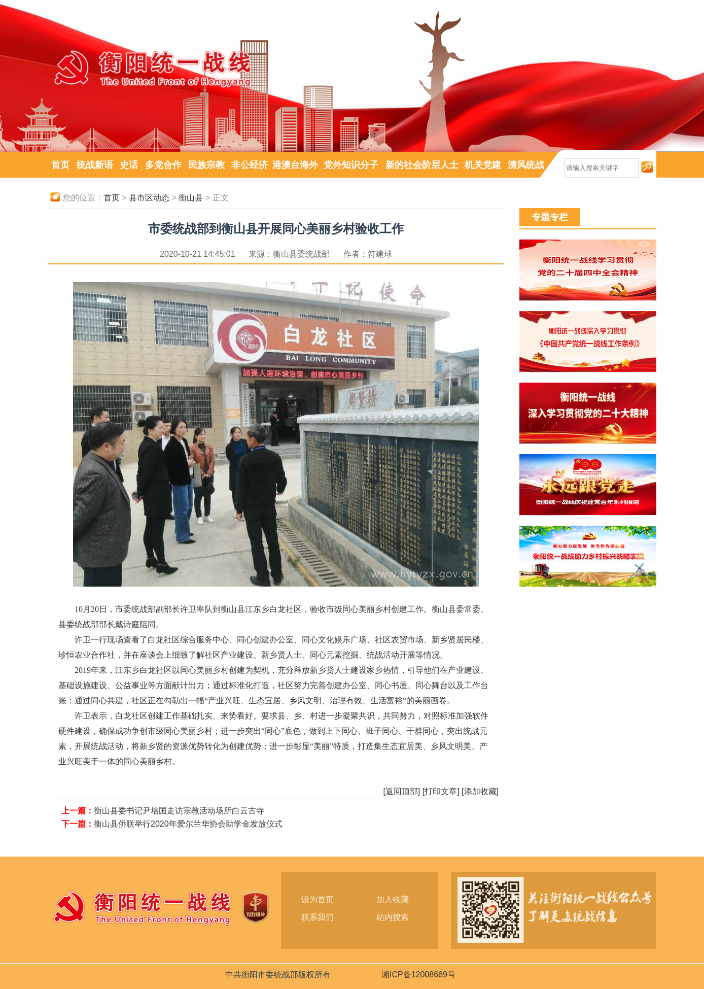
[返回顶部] (401, 791)
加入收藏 (392, 899)
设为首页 (317, 899)
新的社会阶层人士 (422, 165)
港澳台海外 (295, 165)
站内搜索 (392, 917)
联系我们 (317, 917)
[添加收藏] (480, 791)
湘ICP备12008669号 (418, 974)
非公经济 (249, 165)
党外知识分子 (351, 165)
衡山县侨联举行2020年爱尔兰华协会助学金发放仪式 (188, 824)
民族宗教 (206, 165)
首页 (60, 165)
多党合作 (163, 165)
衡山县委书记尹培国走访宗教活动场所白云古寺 (179, 810)
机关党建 (483, 165)
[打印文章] (441, 791)
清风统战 (526, 165)
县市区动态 (149, 197)
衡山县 (191, 197)
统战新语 (95, 165)
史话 (129, 165)
